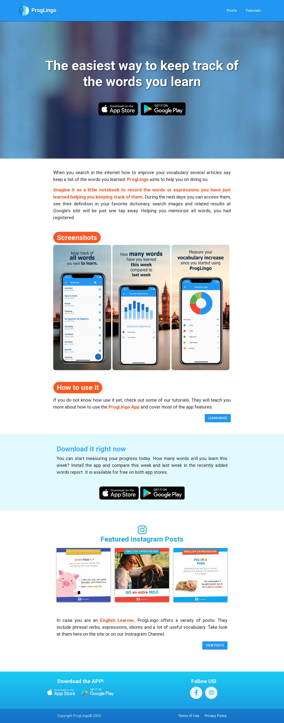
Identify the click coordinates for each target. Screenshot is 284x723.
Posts (232, 11)
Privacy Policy (216, 716)
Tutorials (253, 11)
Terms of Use (188, 716)
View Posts (215, 645)
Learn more (217, 418)
